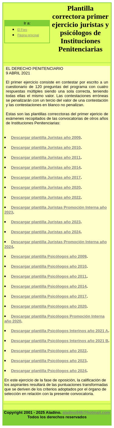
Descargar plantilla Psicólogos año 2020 (49, 306)
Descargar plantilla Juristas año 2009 (46, 137)
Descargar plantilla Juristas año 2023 (46, 222)
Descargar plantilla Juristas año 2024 (46, 232)
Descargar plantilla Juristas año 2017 (46, 177)
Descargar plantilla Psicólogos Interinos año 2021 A (59, 330)
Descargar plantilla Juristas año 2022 (46, 197)
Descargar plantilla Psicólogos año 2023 (49, 360)
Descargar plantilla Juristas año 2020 (46, 187)
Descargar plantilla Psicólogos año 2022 (49, 350)
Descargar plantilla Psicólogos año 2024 (49, 370)
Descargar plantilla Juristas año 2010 (46, 147)
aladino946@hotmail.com (86, 412)
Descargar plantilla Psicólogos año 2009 (49, 256)
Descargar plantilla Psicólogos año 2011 (49, 276)
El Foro (22, 29)
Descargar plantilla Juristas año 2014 (46, 167)
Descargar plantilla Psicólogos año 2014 (49, 286)
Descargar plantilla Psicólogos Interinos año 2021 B (59, 340)
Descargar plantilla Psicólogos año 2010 (49, 266)
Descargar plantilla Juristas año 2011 (46, 157)
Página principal (28, 35)
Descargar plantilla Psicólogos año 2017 (49, 296)
